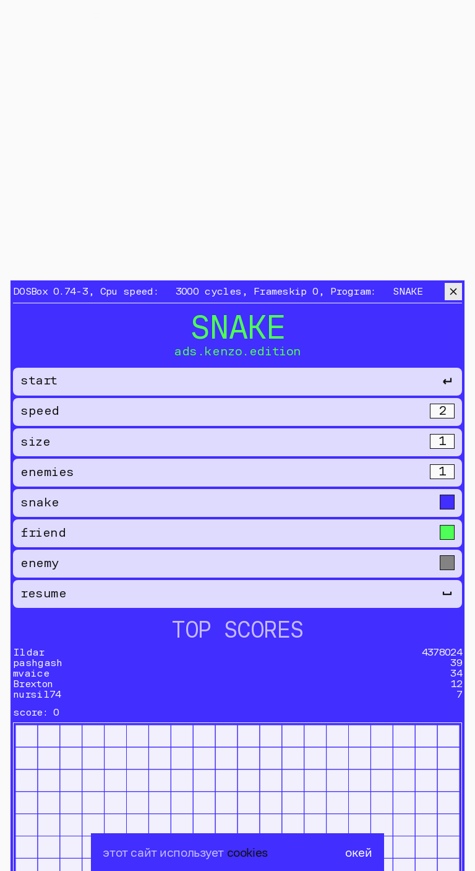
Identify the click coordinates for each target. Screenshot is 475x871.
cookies (247, 852)
